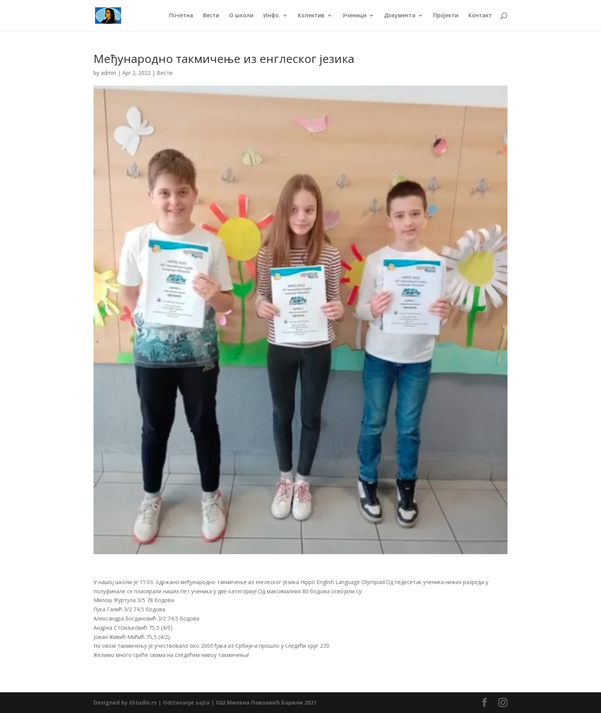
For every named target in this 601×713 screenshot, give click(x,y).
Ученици (354, 16)
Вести (211, 16)
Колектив (311, 16)
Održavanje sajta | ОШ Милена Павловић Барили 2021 (240, 702)
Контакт (480, 16)
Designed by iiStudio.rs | (128, 702)
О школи (241, 16)
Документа (399, 16)
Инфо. (271, 16)
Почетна (181, 16)
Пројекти (445, 16)
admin (108, 72)
